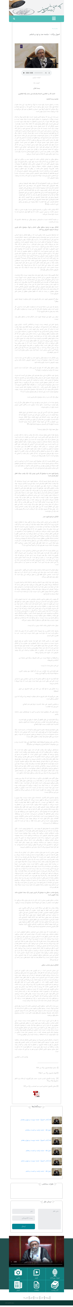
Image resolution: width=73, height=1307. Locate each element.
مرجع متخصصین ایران (9, 1302)
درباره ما (37, 1298)
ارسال (23, 1226)
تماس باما (25, 1298)
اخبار (42, 1298)
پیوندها (47, 1298)
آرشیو (31, 1298)
